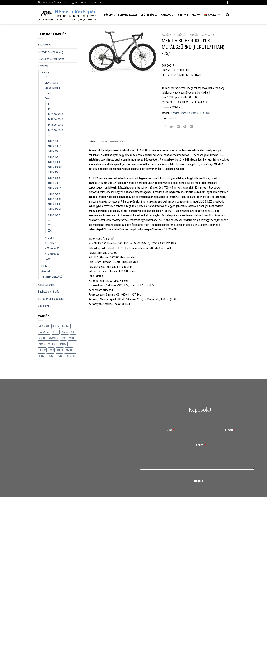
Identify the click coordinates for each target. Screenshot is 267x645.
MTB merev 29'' (52, 253)
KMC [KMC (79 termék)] (63, 338)
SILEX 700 (53, 183)
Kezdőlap (167, 34)
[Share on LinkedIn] (191, 127)
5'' (46, 77)
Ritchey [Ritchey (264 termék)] (42, 349)
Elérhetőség (149, 14)
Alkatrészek (44, 45)
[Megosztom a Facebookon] (165, 127)
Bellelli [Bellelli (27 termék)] (55, 326)
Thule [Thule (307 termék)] (59, 355)
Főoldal (109, 14)
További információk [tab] (111, 141)
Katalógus (168, 14)
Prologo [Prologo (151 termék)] (63, 344)
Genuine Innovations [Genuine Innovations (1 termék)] (48, 338)
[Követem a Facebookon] (227, 2)
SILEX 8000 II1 (55, 209)
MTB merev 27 (52, 248)
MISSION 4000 (55, 114)
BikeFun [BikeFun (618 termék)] (65, 326)
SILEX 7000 (54, 193)
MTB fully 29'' (51, 243)
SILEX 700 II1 (54, 188)
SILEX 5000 (54, 177)
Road (47, 259)
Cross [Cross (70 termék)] (65, 332)
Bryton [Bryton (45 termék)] (56, 332)
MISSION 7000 (55, 124)
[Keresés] (227, 15)
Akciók (196, 14)
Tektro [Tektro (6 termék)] (50, 355)
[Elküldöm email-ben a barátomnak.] (178, 127)
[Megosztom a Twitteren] (171, 127)
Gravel (48, 98)
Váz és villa (44, 306)
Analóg (45, 72)
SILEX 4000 (54, 162)
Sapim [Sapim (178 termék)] (60, 349)
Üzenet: (200, 445)
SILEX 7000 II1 (55, 199)
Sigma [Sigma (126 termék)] (69, 349)
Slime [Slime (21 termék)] (41, 355)
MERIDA (172, 118)
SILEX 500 (53, 172)
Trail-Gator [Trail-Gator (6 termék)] (70, 355)
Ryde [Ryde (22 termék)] (51, 349)
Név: (170, 430)
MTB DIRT (49, 237)
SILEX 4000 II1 (55, 167)
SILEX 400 (53, 151)
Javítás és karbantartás (51, 59)
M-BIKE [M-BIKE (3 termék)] (72, 338)
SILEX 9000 (54, 214)
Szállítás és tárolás (48, 291)
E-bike (44, 266)
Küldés (198, 481)
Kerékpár (43, 66)
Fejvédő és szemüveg (50, 52)
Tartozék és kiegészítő (51, 298)
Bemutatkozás (127, 14)
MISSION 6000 (55, 119)
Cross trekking (52, 88)
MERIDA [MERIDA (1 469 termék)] (51, 344)
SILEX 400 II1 (54, 156)
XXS (50, 230)
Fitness (49, 93)
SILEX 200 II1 (54, 146)
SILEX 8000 (54, 204)
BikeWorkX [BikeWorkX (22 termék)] (44, 332)
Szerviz (183, 14)
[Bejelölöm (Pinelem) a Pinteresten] (185, 127)
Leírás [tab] (92, 141)
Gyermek (45, 271)
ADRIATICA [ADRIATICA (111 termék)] (44, 326)
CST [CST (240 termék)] (73, 332)
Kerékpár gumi (46, 284)
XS (49, 225)
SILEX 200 (53, 141)
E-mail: (230, 430)
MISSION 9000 (55, 130)
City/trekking (51, 82)
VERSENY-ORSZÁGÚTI (52, 276)
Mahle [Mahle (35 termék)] (42, 344)
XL (49, 220)
